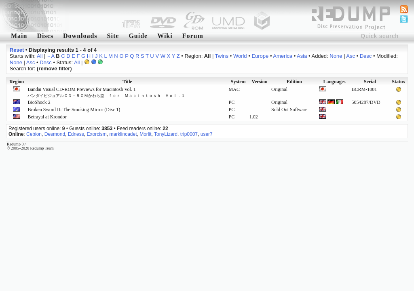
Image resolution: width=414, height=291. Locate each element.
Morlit (145, 134)
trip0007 (189, 134)
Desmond (54, 134)
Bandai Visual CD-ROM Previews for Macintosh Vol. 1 (106, 92)
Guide (138, 35)
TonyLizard (165, 134)
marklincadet (123, 134)
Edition (294, 81)
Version (259, 81)
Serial (370, 81)
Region (16, 81)
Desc (366, 56)
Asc (350, 56)
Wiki (165, 35)
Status (398, 81)
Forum (192, 35)
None (336, 56)
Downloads (80, 35)
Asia (302, 56)
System (238, 81)
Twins (221, 56)
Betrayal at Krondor (46, 117)
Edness (76, 134)
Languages (334, 81)
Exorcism (96, 134)
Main (19, 35)
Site (113, 35)
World (240, 56)
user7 (207, 134)
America (282, 56)
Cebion (34, 134)
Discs (45, 35)
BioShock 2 (38, 102)
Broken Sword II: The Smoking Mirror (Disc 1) (73, 109)
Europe (259, 56)
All (39, 56)
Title (127, 81)
